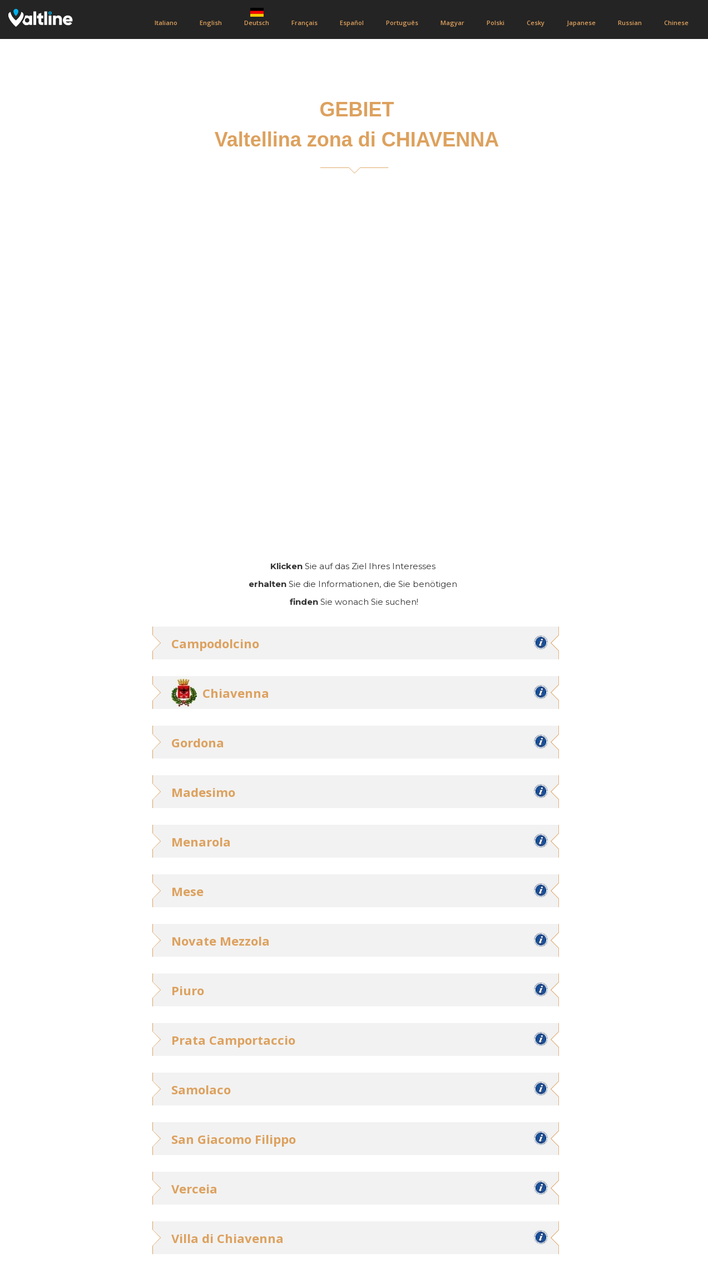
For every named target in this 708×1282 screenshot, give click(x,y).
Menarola (201, 841)
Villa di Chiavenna (227, 1238)
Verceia (194, 1188)
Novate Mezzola (220, 940)
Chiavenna (235, 692)
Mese (187, 891)
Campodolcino (215, 643)
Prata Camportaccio (233, 1039)
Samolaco (201, 1089)
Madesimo (203, 792)
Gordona (197, 742)
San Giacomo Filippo (233, 1139)
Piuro (187, 990)
